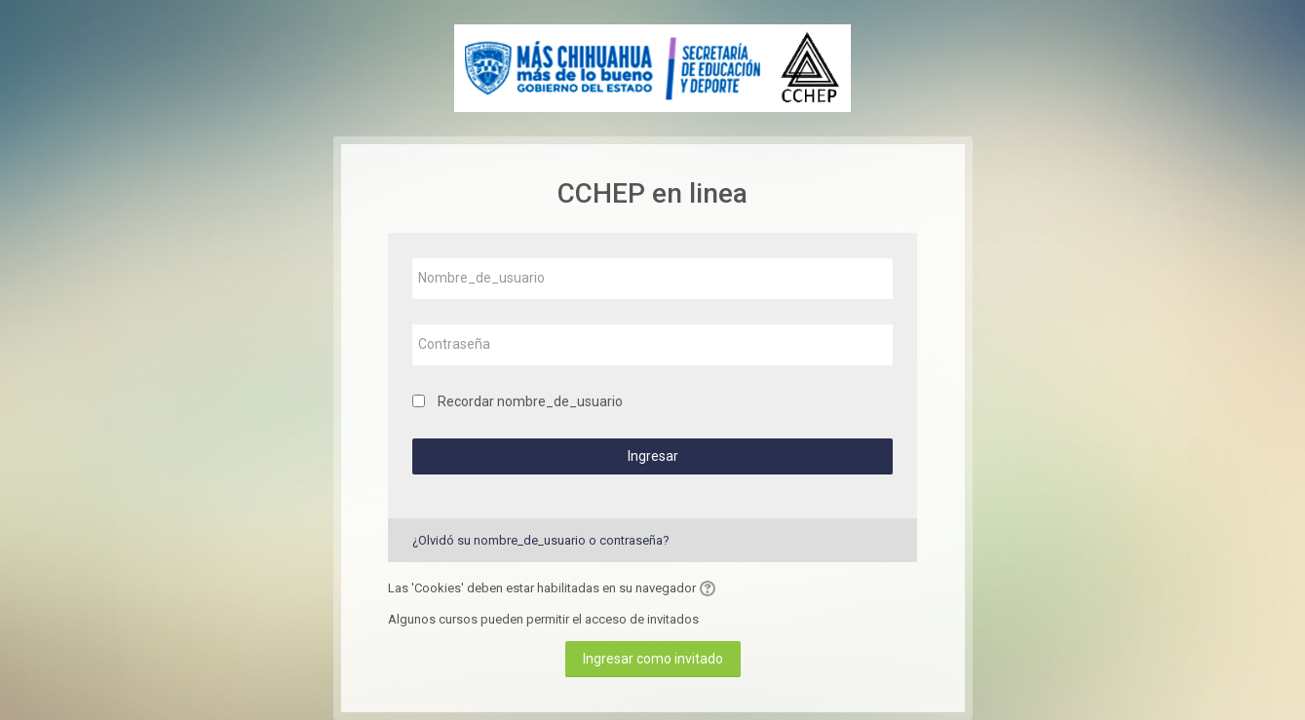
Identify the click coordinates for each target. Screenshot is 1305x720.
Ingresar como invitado (653, 658)
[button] (710, 588)
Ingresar (653, 456)
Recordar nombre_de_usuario (530, 401)
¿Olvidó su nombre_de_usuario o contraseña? (541, 540)
